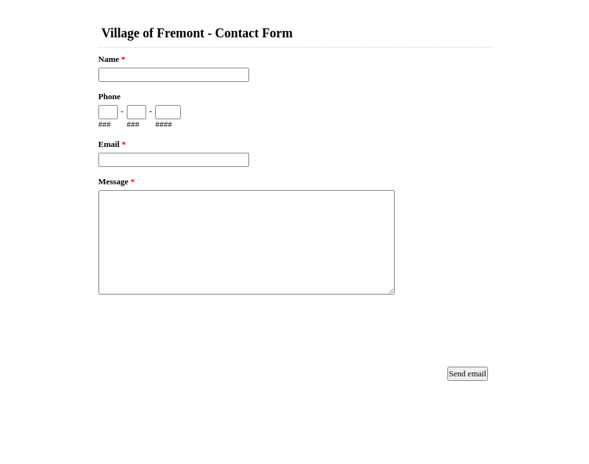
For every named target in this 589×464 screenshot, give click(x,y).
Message (116, 181)
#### (163, 124)
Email (112, 144)
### (104, 124)
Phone (109, 96)
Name (112, 59)
